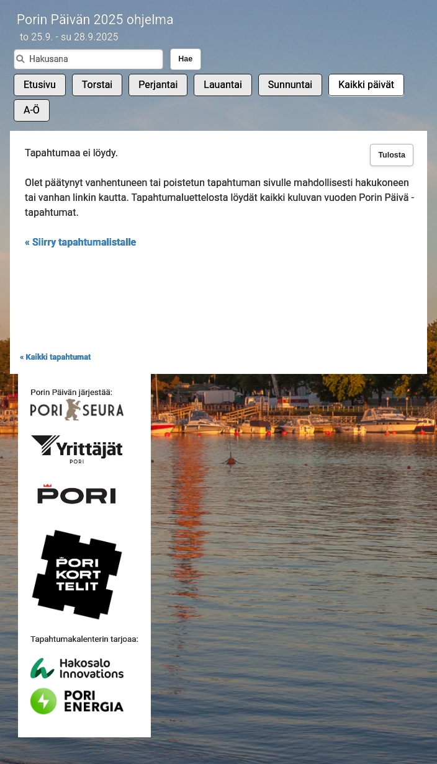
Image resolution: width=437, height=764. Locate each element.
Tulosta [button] (391, 155)
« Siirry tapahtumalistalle (80, 242)
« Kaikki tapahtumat (55, 357)
